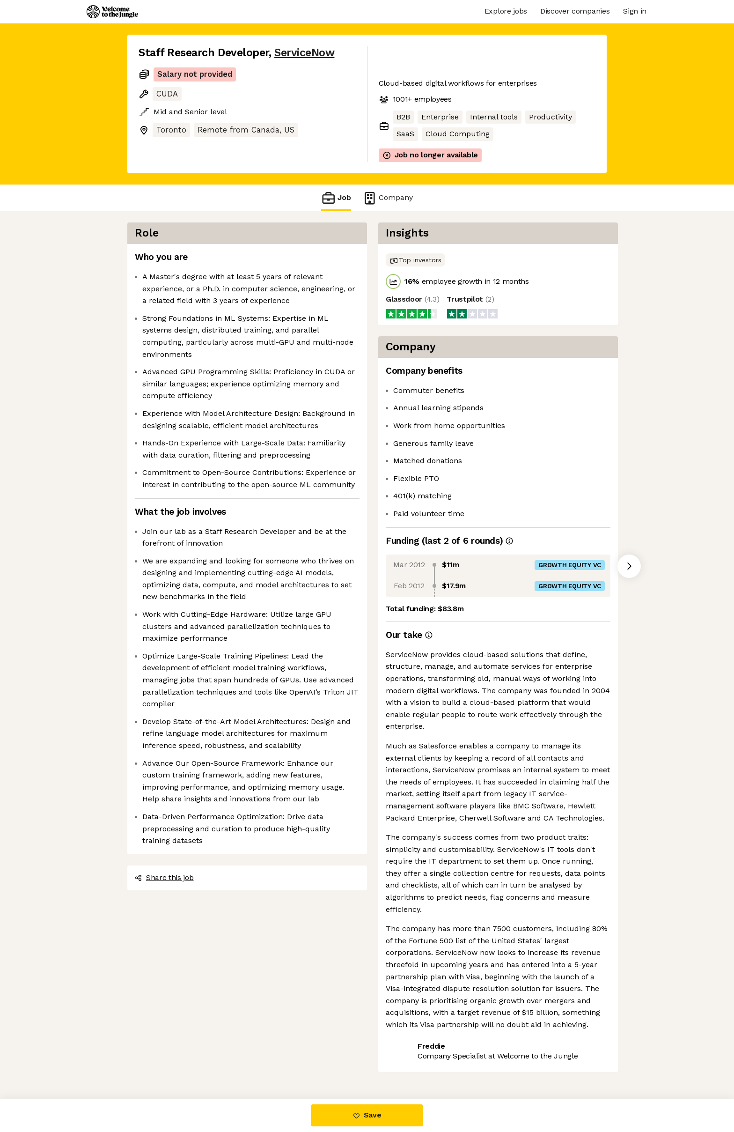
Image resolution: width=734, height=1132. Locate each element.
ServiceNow (304, 52)
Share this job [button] (164, 877)
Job (336, 198)
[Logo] (112, 11)
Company (387, 198)
